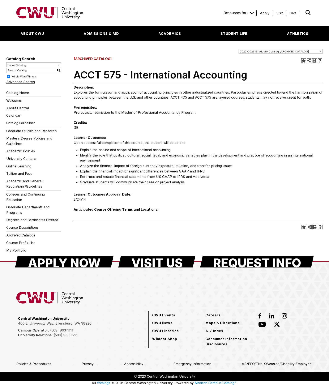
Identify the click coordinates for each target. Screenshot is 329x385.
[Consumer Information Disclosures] (228, 341)
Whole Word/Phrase (24, 76)
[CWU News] (162, 323)
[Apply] (264, 13)
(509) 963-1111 (61, 330)
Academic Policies (20, 151)
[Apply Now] (64, 262)
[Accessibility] (133, 364)
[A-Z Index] (214, 331)
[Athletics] (298, 33)
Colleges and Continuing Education (25, 197)
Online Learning (18, 166)
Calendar (13, 115)
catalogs (103, 383)
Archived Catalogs (20, 235)
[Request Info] (256, 262)
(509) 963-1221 (66, 335)
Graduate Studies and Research (31, 131)
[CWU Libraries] (165, 331)
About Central (17, 108)
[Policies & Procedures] (34, 364)
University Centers (21, 159)
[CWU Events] (163, 315)
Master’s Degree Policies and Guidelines (29, 141)
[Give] (293, 13)
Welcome (13, 100)
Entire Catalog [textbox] (17, 65)
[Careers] (213, 315)
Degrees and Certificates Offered (32, 220)
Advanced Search (20, 82)
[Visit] (279, 13)
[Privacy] (87, 364)
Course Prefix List (20, 243)
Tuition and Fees (19, 173)
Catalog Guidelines (20, 123)
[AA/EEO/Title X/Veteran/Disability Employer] (276, 364)
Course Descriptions (22, 227)
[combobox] (280, 51)
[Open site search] (308, 12)
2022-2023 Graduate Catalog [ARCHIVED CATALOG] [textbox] (274, 51)
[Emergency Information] (192, 364)
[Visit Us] (157, 262)
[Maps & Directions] (222, 323)
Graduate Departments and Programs (28, 210)
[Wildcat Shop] (164, 339)
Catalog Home (17, 93)
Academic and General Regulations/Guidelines (24, 184)
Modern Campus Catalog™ (215, 383)
